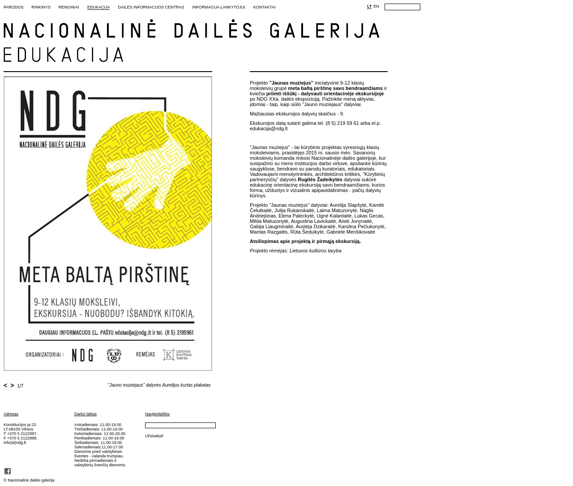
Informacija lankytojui (218, 7)
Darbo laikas (85, 414)
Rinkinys (41, 7)
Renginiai (69, 7)
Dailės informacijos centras (151, 7)
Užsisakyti (154, 436)
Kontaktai (264, 7)
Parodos (13, 7)
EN (376, 6)
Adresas (11, 414)
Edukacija (98, 7)
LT (369, 6)
